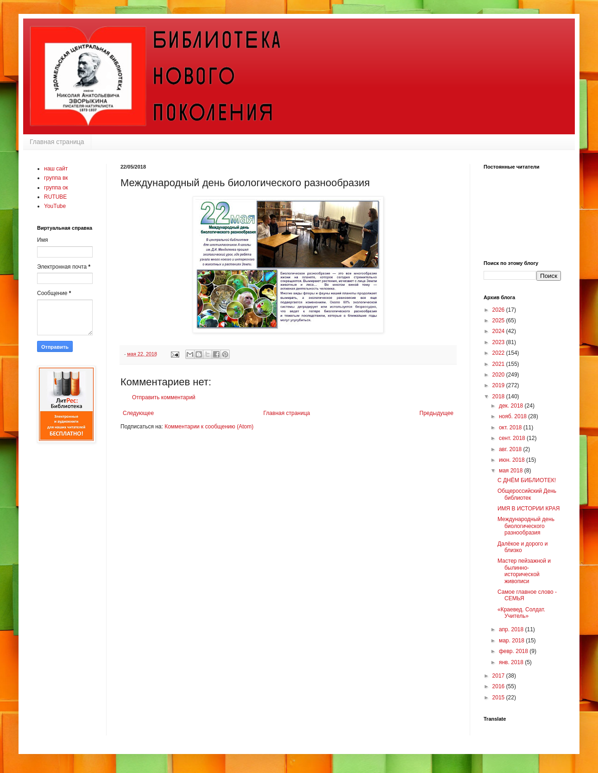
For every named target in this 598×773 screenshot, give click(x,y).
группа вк (56, 178)
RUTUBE (55, 197)
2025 (499, 320)
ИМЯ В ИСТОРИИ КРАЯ (528, 508)
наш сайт (56, 168)
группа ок (56, 187)
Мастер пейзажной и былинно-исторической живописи (524, 571)
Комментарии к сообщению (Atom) (208, 426)
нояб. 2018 (513, 416)
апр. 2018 (512, 629)
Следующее (138, 413)
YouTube (55, 206)
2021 (499, 364)
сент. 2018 (513, 438)
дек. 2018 (512, 405)
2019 (499, 385)
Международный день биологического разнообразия (525, 526)
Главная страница (57, 141)
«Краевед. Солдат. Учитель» (521, 612)
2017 (499, 675)
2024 (499, 331)
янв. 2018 (512, 662)
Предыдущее (436, 413)
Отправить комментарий (163, 397)
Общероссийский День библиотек (526, 494)
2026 (499, 310)
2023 (499, 342)
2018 (499, 396)
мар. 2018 (512, 640)
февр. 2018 (514, 651)
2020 (499, 374)
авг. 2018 (511, 449)
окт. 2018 (511, 427)
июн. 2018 (512, 460)
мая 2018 (511, 470)
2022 (499, 353)
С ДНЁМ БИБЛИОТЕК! (526, 480)
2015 (499, 697)
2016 (499, 686)
